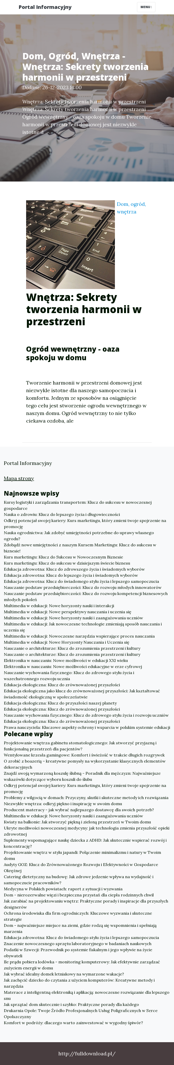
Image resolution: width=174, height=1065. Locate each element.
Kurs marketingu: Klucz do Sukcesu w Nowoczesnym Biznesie (63, 556)
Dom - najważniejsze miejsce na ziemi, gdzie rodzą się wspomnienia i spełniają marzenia (80, 928)
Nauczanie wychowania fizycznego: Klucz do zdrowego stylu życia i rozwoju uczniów (86, 715)
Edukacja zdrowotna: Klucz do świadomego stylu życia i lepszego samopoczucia (81, 581)
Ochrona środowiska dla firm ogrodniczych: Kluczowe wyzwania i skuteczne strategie (78, 916)
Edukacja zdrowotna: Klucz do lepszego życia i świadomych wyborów (71, 575)
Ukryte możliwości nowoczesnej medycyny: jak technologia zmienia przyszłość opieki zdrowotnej (86, 831)
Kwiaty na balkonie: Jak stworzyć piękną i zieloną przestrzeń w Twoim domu (77, 821)
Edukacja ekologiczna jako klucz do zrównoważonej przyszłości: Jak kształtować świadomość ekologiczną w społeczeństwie (82, 693)
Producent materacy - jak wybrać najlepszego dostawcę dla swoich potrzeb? (79, 809)
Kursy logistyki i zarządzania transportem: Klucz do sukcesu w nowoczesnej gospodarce (78, 505)
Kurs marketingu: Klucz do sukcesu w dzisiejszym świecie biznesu (67, 563)
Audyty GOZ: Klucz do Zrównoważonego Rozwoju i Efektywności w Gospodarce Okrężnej (81, 867)
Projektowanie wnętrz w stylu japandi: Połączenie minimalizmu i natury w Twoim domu (82, 855)
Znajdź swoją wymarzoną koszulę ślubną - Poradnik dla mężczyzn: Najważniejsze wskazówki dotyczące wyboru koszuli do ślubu (82, 776)
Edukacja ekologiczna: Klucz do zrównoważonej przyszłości (62, 684)
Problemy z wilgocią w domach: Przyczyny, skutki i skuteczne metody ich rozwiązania (86, 797)
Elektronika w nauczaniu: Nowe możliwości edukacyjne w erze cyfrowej (73, 666)
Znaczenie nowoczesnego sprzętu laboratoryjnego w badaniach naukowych (77, 943)
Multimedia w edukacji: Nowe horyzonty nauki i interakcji (59, 605)
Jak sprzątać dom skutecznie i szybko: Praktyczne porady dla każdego (71, 1004)
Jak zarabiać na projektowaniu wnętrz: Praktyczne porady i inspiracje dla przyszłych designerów (86, 904)
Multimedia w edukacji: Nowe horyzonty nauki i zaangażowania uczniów (73, 617)
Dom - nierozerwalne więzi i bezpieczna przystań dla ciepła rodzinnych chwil (79, 894)
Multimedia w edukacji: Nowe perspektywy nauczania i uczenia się (67, 611)
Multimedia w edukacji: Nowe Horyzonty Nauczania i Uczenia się (66, 642)
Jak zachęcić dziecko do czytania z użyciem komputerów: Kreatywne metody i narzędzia (79, 983)
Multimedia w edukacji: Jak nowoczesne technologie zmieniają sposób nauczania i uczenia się (83, 627)
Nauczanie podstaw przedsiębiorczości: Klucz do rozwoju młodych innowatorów (83, 587)
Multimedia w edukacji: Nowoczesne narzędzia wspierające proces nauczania (79, 636)
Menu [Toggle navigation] (146, 7)
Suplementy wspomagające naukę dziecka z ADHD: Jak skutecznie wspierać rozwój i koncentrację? (85, 843)
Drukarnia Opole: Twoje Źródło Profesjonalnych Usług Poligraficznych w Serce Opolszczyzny (81, 1013)
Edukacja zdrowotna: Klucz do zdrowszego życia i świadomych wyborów (74, 569)
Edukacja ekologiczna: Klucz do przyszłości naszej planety (60, 703)
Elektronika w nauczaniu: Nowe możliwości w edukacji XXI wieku (66, 660)
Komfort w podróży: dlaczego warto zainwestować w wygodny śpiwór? (73, 1022)
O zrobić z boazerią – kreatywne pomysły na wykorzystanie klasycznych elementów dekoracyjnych (85, 764)
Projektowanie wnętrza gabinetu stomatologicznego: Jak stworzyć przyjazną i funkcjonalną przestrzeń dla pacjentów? (80, 745)
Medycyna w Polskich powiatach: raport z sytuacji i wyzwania (63, 888)
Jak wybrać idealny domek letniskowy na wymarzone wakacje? (64, 974)
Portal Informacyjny (45, 7)
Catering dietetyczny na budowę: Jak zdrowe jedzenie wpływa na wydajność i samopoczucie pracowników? (78, 879)
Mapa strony (19, 478)
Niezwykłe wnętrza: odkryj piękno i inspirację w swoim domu (63, 803)
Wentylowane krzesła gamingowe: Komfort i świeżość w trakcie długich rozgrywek (84, 754)
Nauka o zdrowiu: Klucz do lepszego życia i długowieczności (62, 514)
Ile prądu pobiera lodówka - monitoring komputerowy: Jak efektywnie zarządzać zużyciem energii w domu (82, 964)
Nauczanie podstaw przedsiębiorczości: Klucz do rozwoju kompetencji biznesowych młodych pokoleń (86, 596)
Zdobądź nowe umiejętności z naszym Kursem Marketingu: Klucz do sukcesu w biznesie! (80, 547)
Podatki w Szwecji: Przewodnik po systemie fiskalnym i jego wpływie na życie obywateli (78, 952)
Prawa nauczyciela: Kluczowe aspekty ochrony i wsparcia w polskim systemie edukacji (87, 727)
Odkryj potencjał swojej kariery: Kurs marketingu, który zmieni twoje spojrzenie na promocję (85, 523)
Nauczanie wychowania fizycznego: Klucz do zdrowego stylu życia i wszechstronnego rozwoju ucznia (69, 675)
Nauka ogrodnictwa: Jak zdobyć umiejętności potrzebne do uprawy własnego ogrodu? (79, 535)
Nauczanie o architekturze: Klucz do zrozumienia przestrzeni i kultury (72, 648)
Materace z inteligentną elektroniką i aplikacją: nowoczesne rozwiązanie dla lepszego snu (86, 995)
